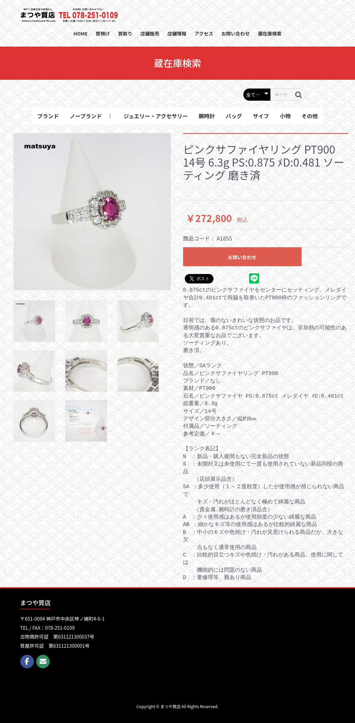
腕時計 (207, 116)
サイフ (261, 116)
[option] (92, 211)
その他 (310, 116)
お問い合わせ (242, 257)
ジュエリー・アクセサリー (156, 116)
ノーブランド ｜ (91, 116)
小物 (285, 116)
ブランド (48, 116)
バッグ (234, 116)
